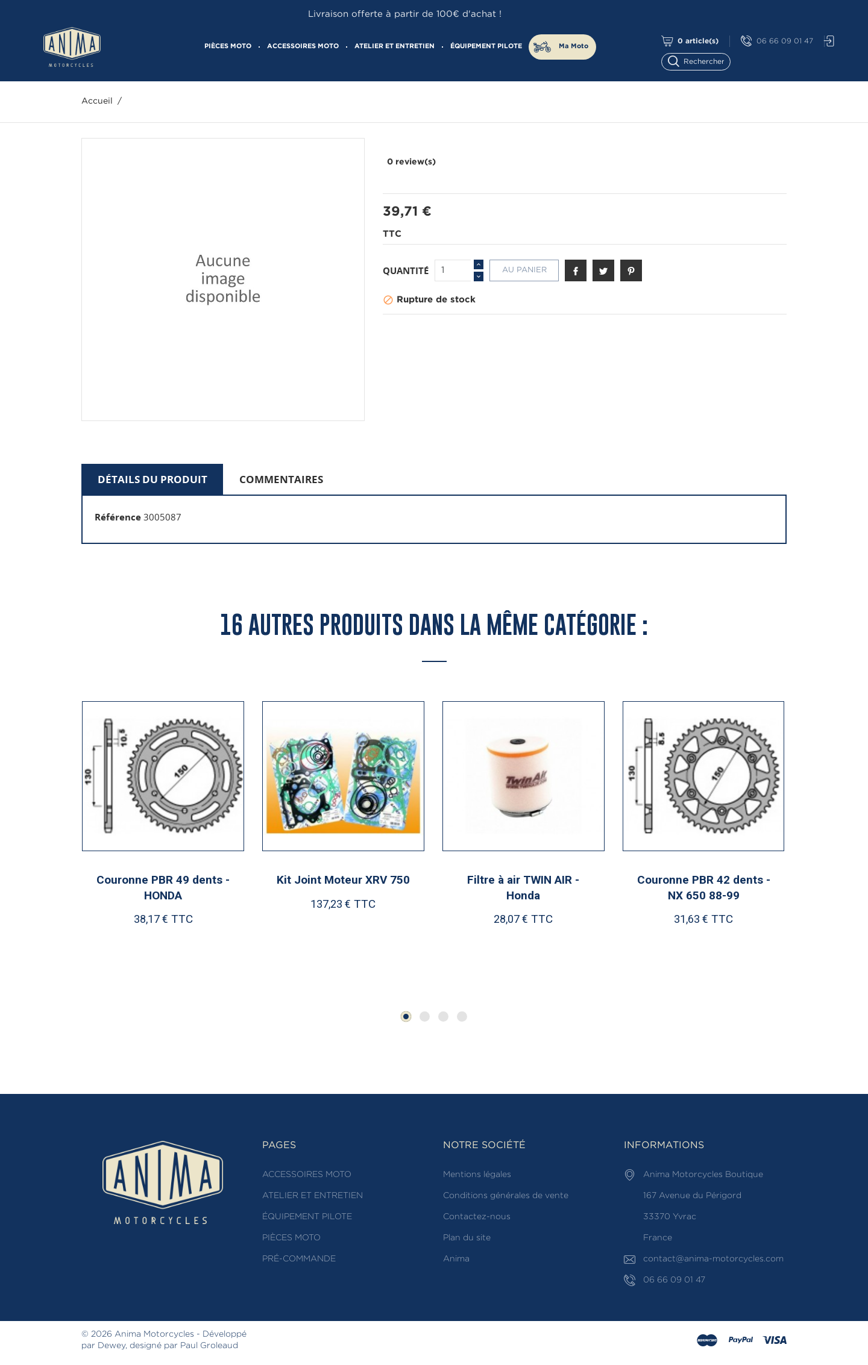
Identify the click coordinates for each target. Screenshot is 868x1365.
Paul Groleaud (209, 1345)
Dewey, (112, 1345)
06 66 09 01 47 (777, 41)
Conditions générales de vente (505, 1195)
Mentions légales (477, 1174)
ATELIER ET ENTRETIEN (394, 46)
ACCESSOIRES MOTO (303, 46)
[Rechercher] (701, 60)
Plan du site (467, 1238)
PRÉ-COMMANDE (299, 1259)
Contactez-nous (477, 1216)
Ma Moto (573, 46)
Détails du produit (152, 479)
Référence (118, 517)
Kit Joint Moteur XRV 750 (343, 880)
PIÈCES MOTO (227, 46)
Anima (456, 1259)
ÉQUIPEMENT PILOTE (486, 46)
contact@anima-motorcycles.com (713, 1259)
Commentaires (281, 479)
